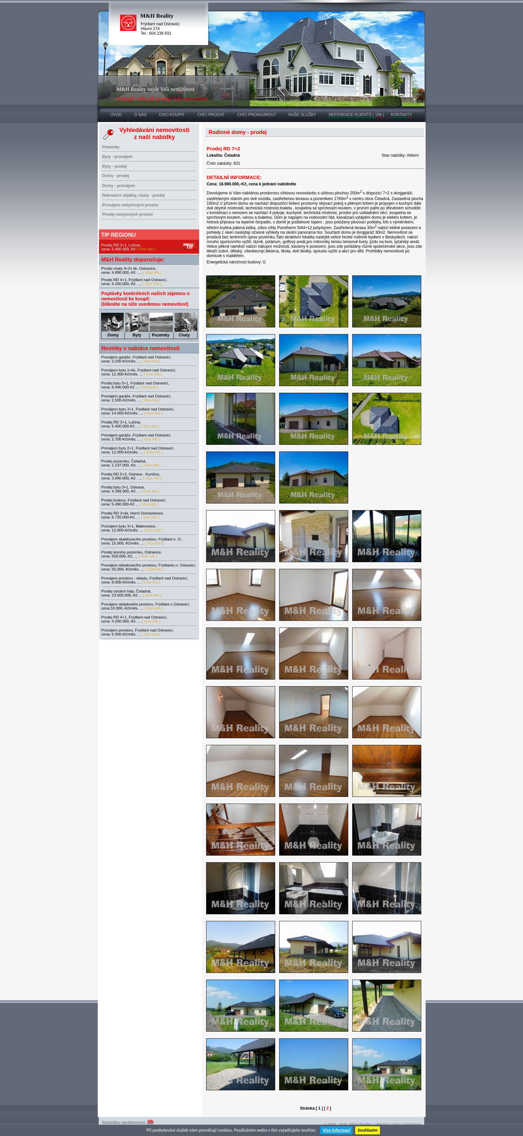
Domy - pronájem (118, 185)
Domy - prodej (115, 175)
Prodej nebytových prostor (127, 214)
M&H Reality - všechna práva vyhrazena (385, 1124)
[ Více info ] (146, 249)
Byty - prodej (114, 166)
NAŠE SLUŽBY (302, 114)
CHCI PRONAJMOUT (256, 114)
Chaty (184, 335)
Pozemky (111, 147)
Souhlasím (368, 1130)
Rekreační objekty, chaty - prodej (133, 195)
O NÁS (140, 114)
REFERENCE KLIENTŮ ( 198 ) (356, 114)
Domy (113, 335)
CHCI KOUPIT (171, 114)
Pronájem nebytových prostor (130, 205)
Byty (136, 335)
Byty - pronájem (117, 156)
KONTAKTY (401, 114)
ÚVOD (116, 114)
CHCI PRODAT (210, 114)
